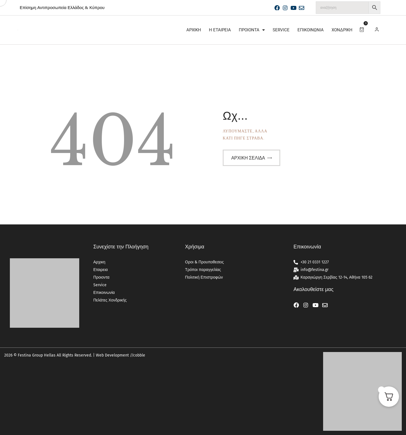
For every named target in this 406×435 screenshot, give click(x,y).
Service (281, 29)
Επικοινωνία (310, 29)
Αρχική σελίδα (248, 158)
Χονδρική (342, 29)
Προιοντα (252, 30)
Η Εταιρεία (220, 29)
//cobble (137, 355)
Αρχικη (193, 29)
